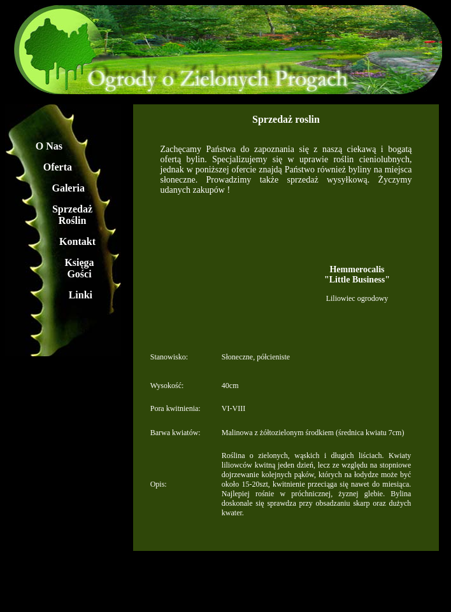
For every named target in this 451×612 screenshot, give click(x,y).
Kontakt (77, 241)
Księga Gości (79, 268)
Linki (80, 294)
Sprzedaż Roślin (72, 215)
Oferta (57, 167)
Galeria (68, 188)
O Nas (49, 146)
